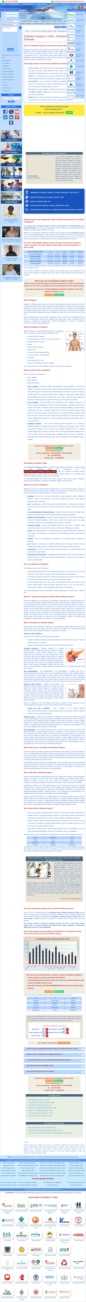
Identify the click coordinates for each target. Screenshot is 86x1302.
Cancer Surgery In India (76, 1165)
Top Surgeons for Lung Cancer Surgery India (52, 1175)
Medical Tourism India (9, 1163)
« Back (26, 1142)
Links (66, 1160)
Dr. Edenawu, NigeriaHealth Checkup (11, 259)
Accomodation (6, 60)
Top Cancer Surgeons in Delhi (8, 1182)
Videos (74, 1160)
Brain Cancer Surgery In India (28, 1163)
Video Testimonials (7, 77)
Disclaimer (46, 1160)
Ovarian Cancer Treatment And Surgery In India (52, 1165)
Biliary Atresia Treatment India (76, 1175)
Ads (79, 1160)
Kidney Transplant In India (76, 1173)
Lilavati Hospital (75, 66)
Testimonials (54, 4)
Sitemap (61, 1160)
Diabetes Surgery (39, 23)
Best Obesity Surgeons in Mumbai (27, 1185)
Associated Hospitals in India (43, 1197)
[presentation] (10, 40)
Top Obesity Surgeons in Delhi (8, 1185)
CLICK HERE (49, 295)
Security (40, 1160)
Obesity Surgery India (8, 1168)
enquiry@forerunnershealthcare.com (69, 1)
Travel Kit (16, 1160)
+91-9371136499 (11, 1)
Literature (5, 85)
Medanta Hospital (80, 36)
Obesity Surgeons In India (76, 1163)
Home (3, 4)
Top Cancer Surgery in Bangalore (52, 1182)
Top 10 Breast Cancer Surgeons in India (40, 1115)
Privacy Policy (54, 1160)
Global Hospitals (75, 89)
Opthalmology (45, 21)
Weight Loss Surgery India (76, 1168)
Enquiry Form (66, 4)
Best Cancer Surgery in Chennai (76, 1182)
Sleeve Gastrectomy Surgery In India (28, 1165)
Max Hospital (75, 26)
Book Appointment (64, 1043)
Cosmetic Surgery (26, 21)
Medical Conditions (7, 74)
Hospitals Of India (8, 1165)
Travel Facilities (6, 68)
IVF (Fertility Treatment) (25, 23)
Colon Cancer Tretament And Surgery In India (52, 1163)
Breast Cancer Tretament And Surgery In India (52, 1170)
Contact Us (77, 4)
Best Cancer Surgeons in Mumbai (28, 1182)
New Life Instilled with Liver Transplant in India (42, 1127)
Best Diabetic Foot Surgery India (28, 1175)
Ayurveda (62, 23)
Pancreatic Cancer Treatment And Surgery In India (52, 1173)
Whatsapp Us (59, 295)
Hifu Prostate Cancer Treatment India (28, 1173)
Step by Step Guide (8, 71)
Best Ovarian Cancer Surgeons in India (40, 1105)
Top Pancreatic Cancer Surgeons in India (41, 1113)
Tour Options (6, 63)
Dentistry (36, 21)
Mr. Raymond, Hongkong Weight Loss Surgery (11, 278)
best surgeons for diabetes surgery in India (40, 471)
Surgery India (6, 90)
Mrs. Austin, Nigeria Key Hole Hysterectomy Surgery (11, 220)
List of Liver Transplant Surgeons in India (41, 1110)
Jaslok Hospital (75, 60)
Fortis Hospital (75, 14)
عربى (63, 27)
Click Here (49, 448)
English (57, 27)
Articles (4, 82)
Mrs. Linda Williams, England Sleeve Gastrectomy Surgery (11, 240)
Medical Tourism (14, 4)
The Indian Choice (27, 4)
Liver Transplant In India (8, 1173)
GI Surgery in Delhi (52, 1185)
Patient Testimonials (8, 79)
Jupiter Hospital (75, 95)
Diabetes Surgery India (28, 1170)
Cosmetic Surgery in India (28, 1168)
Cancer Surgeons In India (8, 1170)
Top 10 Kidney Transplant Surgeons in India (41, 1102)
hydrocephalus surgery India (8, 1175)
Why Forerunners (42, 4)
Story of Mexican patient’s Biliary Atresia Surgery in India (45, 1130)
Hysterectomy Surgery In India (76, 1170)
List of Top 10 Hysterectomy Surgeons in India (42, 1108)
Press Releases (6, 88)
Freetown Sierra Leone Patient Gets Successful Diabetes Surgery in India (50, 1133)
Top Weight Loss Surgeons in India (39, 1100)
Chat (69, 112)
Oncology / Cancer (56, 21)
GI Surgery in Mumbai (76, 1185)
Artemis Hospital (75, 20)
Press (70, 1160)
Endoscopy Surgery (51, 23)
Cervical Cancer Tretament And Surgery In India (52, 1168)
